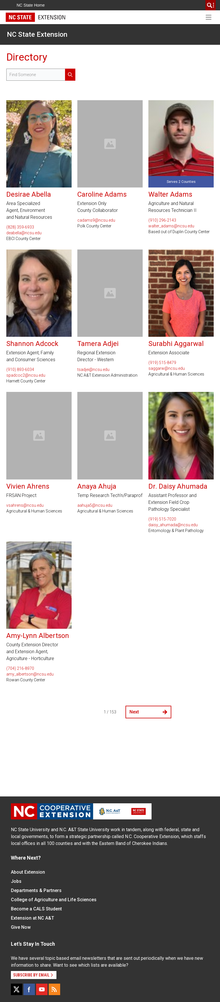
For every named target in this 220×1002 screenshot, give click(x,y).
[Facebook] (29, 989)
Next (148, 712)
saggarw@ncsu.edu (166, 368)
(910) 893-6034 (20, 369)
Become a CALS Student (36, 909)
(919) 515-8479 (162, 362)
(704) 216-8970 (20, 668)
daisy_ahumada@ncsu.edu (173, 525)
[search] (210, 5)
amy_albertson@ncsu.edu (30, 674)
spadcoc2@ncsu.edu (25, 375)
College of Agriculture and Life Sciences (54, 899)
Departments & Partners (36, 890)
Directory (26, 57)
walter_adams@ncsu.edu (171, 226)
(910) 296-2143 (162, 220)
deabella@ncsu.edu (24, 233)
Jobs (16, 881)
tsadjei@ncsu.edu (93, 369)
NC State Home (31, 5)
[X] (16, 989)
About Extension (28, 872)
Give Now (21, 927)
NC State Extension (37, 34)
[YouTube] (42, 989)
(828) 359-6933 (20, 227)
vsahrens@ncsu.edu (25, 505)
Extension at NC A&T (32, 918)
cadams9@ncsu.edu (96, 220)
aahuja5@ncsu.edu (94, 505)
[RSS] (54, 989)
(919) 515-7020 (162, 519)
